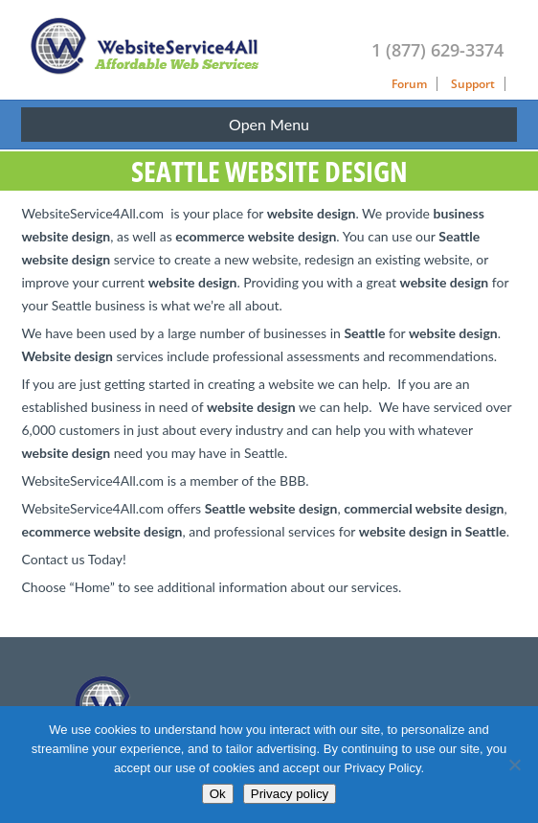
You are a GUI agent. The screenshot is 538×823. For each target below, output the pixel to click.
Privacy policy (289, 794)
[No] (514, 764)
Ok (218, 794)
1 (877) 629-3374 (437, 49)
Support (473, 84)
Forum (409, 84)
